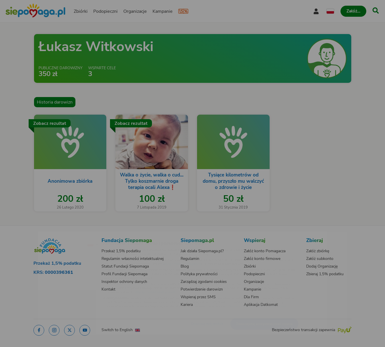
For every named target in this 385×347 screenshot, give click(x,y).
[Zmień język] (68, 235)
